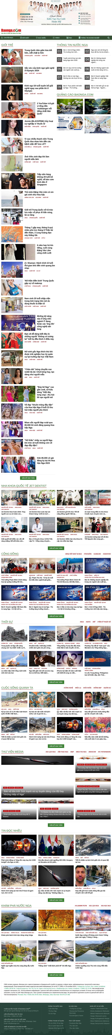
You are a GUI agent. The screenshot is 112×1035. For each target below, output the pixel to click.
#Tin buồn (87, 554)
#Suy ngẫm (28, 341)
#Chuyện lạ (28, 146)
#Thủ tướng (5, 575)
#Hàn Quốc (35, 126)
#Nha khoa (18, 507)
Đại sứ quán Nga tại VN (56, 1025)
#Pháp (26, 93)
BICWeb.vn (28, 1028)
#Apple (68, 668)
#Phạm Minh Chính (6, 577)
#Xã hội (31, 734)
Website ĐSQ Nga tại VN (56, 1028)
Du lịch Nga (52, 1013)
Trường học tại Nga (76, 1008)
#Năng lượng (89, 670)
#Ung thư (37, 668)
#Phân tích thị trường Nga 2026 (94, 577)
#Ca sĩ (38, 271)
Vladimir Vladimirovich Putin (99, 1008)
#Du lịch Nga (51, 752)
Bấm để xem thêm (28, 478)
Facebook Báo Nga (75, 1023)
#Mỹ (94, 622)
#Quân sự (41, 643)
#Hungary (56, 857)
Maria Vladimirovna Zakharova (99, 1021)
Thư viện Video (74, 1028)
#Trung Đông (96, 668)
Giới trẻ (7, 45)
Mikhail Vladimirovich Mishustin (100, 1013)
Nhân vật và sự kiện (97, 1006)
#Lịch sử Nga (103, 932)
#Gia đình (37, 55)
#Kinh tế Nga (88, 575)
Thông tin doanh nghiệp (89, 38)
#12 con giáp (38, 709)
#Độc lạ (78, 688)
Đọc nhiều (41, 38)
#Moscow (32, 575)
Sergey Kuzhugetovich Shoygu (99, 1018)
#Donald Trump (70, 643)
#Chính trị (4, 643)
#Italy (103, 709)
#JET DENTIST (5, 509)
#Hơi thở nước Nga (91, 932)
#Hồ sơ (12, 734)
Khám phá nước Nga (16, 905)
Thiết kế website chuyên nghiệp (15, 1026)
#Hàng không (66, 734)
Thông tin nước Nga (72, 45)
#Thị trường (88, 604)
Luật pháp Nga (53, 1008)
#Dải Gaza (46, 734)
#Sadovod (107, 554)
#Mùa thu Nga (81, 752)
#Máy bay (64, 709)
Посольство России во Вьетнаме (77, 1012)
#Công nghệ (60, 668)
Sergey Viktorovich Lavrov (98, 1016)
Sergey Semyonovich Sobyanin (100, 1023)
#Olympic (39, 73)
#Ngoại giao (60, 577)
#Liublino (97, 554)
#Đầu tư (96, 575)
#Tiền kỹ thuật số (104, 622)
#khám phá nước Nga (27, 932)
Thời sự (7, 621)
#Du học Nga (106, 905)
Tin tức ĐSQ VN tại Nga (56, 1023)
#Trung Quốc (29, 55)
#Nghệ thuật (48, 575)
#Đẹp (26, 73)
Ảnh (69, 38)
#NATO (88, 622)
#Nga (26, 217)
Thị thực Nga (53, 1011)
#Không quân (73, 709)
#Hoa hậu (32, 412)
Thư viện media (12, 751)
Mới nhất (24, 38)
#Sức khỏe (28, 306)
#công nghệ (75, 734)
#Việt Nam (35, 162)
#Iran (30, 643)
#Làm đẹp (87, 534)
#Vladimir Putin (97, 643)
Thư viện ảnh (74, 1025)
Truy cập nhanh (74, 1020)
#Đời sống (28, 126)
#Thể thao (28, 286)
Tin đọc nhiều (11, 830)
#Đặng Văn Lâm (29, 197)
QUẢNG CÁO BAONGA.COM (75, 94)
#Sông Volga (15, 932)
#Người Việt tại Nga (7, 507)
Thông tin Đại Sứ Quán (56, 1020)
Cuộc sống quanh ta (17, 687)
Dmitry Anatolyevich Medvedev (99, 1011)
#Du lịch (3, 709)
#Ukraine (55, 808)
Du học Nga (73, 1006)
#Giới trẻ (44, 55)
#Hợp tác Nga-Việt (62, 575)
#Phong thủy (29, 238)
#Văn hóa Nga (79, 932)
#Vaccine (44, 668)
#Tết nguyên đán (70, 507)
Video (56, 38)
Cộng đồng (10, 553)
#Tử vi (43, 238)
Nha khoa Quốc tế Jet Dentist (23, 485)
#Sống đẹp (28, 162)
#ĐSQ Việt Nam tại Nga (73, 554)
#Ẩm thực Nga (63, 752)
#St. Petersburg (104, 752)
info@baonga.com (13, 1023)
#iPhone (74, 668)
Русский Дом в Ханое (76, 1015)
